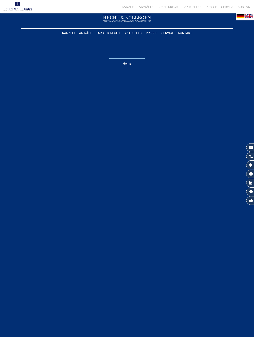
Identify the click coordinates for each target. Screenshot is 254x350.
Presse (151, 33)
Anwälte (86, 33)
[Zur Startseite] (127, 20)
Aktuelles (133, 33)
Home (127, 63)
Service (167, 33)
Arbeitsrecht (109, 33)
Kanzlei (68, 33)
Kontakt (185, 33)
